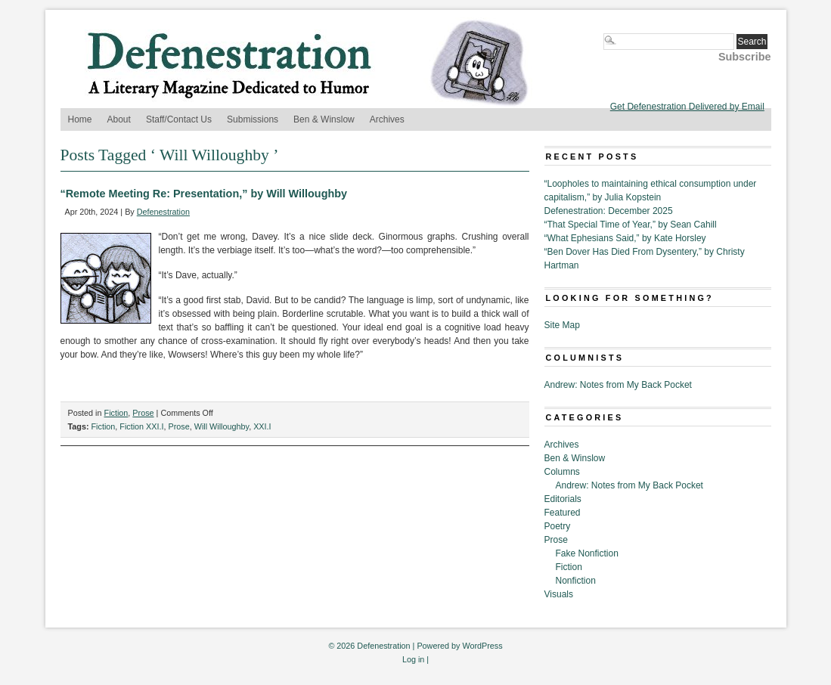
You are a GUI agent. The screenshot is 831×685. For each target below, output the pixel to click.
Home (80, 119)
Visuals (558, 594)
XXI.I (262, 426)
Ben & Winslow (324, 119)
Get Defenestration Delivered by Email (687, 106)
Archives (387, 119)
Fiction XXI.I (141, 426)
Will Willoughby (221, 426)
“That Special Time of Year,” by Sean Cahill (630, 224)
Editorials (562, 499)
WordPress (482, 645)
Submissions (252, 119)
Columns (562, 471)
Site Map (562, 325)
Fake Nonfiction (587, 553)
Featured (562, 512)
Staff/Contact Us (179, 119)
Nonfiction (576, 580)
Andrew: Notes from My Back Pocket (618, 385)
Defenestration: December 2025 (608, 211)
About (119, 119)
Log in (413, 659)
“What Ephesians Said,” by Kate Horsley (625, 238)
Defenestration (163, 211)
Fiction (116, 412)
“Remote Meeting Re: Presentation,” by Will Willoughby (204, 194)
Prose (142, 412)
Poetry (557, 526)
